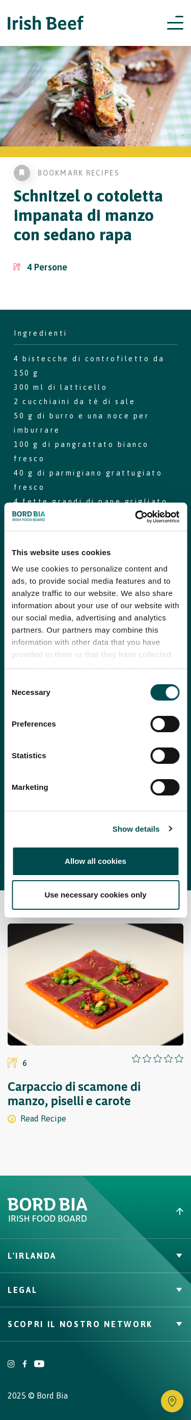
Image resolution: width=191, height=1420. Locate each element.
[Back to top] (144, 1211)
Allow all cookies (95, 861)
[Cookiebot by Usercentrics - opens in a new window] (136, 517)
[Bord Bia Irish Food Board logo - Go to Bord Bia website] (48, 1219)
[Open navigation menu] (175, 23)
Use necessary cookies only (95, 894)
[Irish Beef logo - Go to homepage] (46, 23)
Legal (95, 1289)
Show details (136, 829)
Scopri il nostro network (95, 1324)
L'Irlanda (95, 1255)
